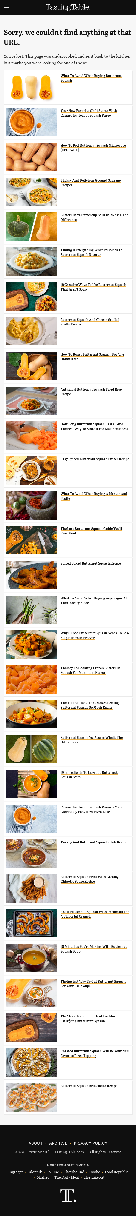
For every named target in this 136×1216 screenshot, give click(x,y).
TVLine (53, 1172)
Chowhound (74, 1172)
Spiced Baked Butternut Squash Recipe (91, 563)
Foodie (94, 1172)
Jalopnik (35, 1172)
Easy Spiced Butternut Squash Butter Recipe (95, 459)
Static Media (37, 1151)
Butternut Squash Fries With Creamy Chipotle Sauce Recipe (90, 879)
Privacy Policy (90, 1143)
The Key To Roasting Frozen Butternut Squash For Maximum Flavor (90, 670)
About (36, 1143)
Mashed (43, 1177)
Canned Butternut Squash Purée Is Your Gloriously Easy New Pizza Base (91, 809)
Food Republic (117, 1172)
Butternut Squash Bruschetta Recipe (89, 1086)
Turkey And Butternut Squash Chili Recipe (94, 842)
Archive (58, 1143)
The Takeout (94, 1177)
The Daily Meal (66, 1177)
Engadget (15, 1172)
